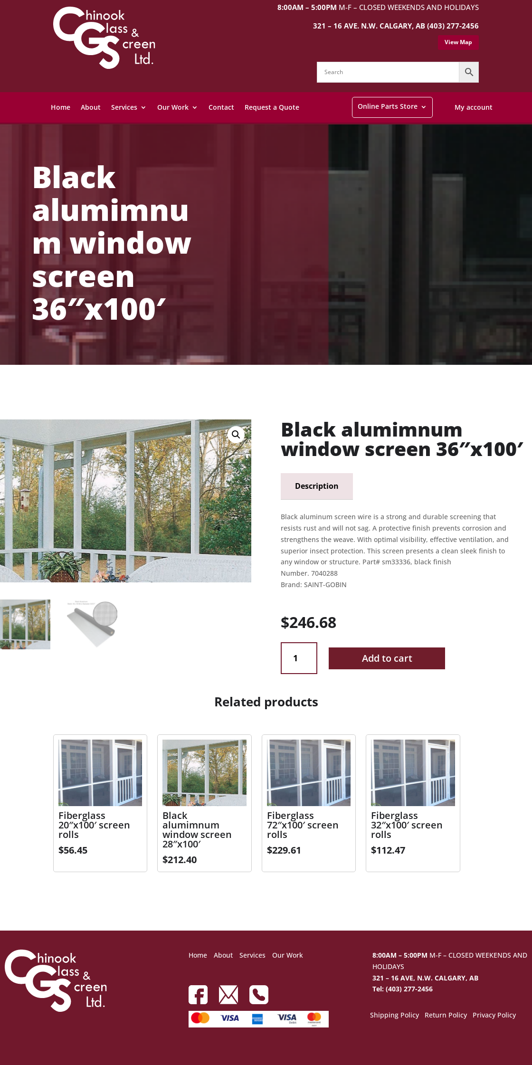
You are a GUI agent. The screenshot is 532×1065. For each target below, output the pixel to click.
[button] (236, 434)
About (91, 107)
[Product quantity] (299, 658)
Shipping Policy (394, 1015)
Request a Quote (272, 107)
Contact (221, 107)
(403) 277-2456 (453, 25)
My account (474, 107)
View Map (458, 42)
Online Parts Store (388, 106)
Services (124, 107)
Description (317, 486)
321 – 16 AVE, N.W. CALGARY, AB (425, 977)
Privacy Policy (494, 1015)
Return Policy (446, 1015)
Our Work (173, 107)
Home (60, 107)
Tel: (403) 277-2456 (402, 988)
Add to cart (387, 658)
